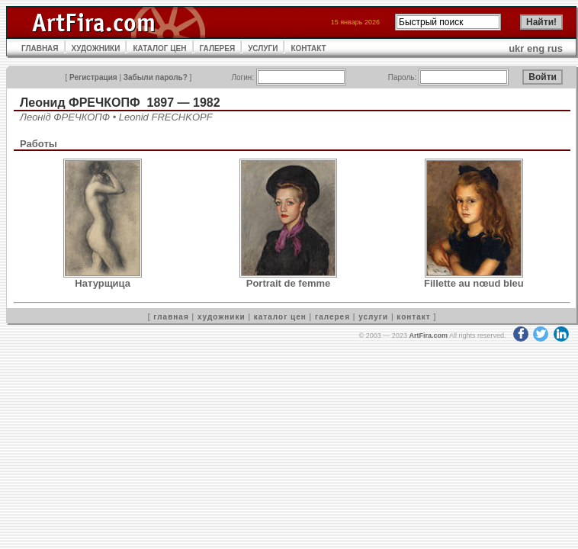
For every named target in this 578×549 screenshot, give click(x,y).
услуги (373, 317)
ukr (516, 48)
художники (221, 317)
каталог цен (280, 317)
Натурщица (102, 283)
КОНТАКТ (308, 48)
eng (535, 48)
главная (170, 317)
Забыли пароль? (156, 77)
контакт (413, 317)
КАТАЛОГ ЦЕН (159, 48)
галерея (332, 317)
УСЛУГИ (263, 48)
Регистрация (93, 77)
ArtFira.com (428, 335)
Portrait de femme (288, 283)
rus (555, 48)
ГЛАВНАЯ (40, 48)
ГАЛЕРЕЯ (218, 48)
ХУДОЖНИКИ (96, 48)
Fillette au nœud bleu (474, 283)
